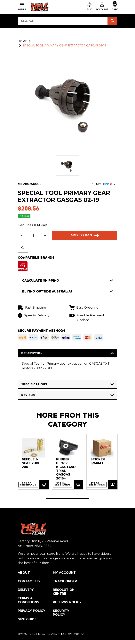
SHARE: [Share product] (102, 184)
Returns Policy (67, 602)
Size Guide (27, 619)
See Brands (28, 484)
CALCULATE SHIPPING (67, 280)
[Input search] (63, 21)
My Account (64, 573)
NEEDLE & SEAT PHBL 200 (31, 463)
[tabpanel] (33, 461)
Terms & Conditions (28, 600)
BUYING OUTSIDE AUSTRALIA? (67, 291)
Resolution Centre (64, 591)
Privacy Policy (31, 611)
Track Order (65, 581)
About (24, 573)
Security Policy (61, 612)
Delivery (26, 590)
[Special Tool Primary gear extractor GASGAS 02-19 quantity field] (33, 235)
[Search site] (112, 21)
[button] (89, 7)
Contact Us (29, 581)
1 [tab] (67, 498)
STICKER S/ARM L (98, 461)
